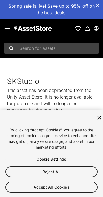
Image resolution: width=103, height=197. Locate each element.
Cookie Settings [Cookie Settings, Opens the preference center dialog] (51, 159)
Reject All (51, 171)
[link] (78, 28)
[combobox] (51, 48)
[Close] (99, 118)
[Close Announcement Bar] (97, 5)
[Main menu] (7, 28)
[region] (51, 153)
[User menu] (96, 28)
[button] (87, 28)
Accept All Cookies (51, 187)
